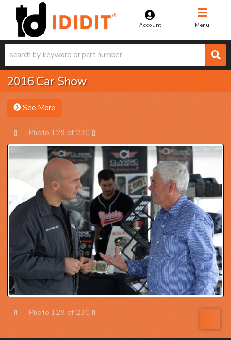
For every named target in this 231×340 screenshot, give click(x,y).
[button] (115, 55)
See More (34, 107)
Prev (20, 132)
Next (98, 132)
